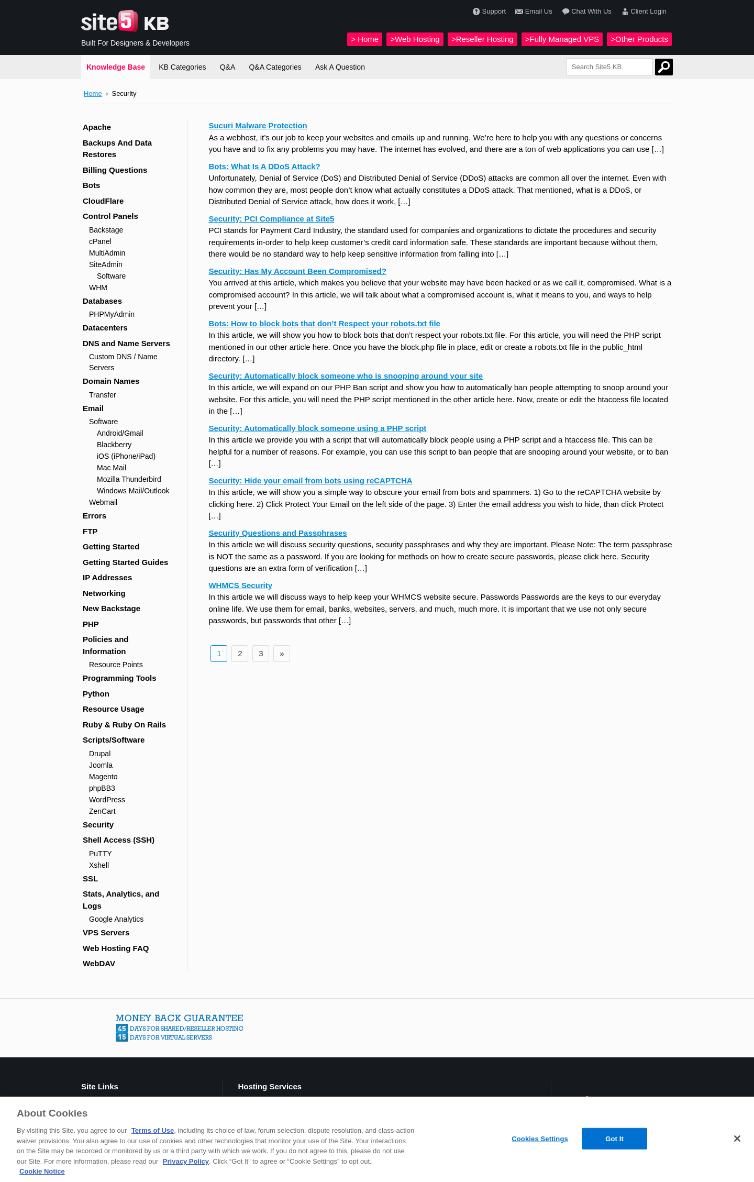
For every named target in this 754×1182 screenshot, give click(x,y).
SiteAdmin (106, 264)
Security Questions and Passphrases (277, 532)
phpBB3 (102, 788)
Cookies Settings (540, 1138)
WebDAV (99, 963)
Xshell (99, 865)
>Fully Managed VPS (562, 39)
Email (93, 408)
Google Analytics (116, 919)
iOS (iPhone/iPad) (126, 456)
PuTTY (100, 853)
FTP (90, 531)
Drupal (99, 753)
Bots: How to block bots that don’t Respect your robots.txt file (324, 323)
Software (111, 276)
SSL (90, 878)
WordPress (107, 800)
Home (93, 93)
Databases (102, 300)
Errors (94, 515)
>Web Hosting (414, 39)
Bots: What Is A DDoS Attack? (264, 166)
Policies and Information (106, 645)
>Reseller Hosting (482, 39)
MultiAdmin (107, 253)
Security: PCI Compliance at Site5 (271, 218)
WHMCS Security (240, 585)
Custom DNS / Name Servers (123, 362)
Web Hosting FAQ (116, 948)
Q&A (228, 67)
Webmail (103, 502)
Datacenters (105, 327)
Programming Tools (120, 677)
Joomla (101, 765)
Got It (614, 1138)
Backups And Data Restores (117, 148)
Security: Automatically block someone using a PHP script (317, 428)
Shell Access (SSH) (118, 839)
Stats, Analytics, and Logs (121, 899)
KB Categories (182, 67)
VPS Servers (106, 932)
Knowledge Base (115, 67)
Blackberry (114, 444)
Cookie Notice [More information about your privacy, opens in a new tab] (42, 1171)
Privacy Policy (186, 1161)
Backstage (106, 230)
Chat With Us (586, 11)
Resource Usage (114, 708)
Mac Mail (111, 467)
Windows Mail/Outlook (133, 491)
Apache (97, 127)
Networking (104, 593)
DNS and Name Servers (126, 343)
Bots (91, 185)
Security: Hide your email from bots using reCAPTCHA (310, 480)
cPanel (100, 241)
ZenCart (102, 811)
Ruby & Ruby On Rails (124, 724)
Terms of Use (152, 1130)
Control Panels (110, 216)
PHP (91, 624)
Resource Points (116, 664)
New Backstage (111, 608)
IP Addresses (107, 577)
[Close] (737, 1138)
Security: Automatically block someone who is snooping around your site (345, 375)
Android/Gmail (120, 433)
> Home (365, 39)
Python (96, 693)
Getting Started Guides (125, 562)
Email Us (532, 11)
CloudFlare (103, 200)
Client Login (643, 11)
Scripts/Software (114, 739)
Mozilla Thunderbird (129, 479)
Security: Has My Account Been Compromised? (297, 271)
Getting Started (111, 546)
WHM (98, 287)
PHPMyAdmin (112, 314)
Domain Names (111, 381)
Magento (103, 776)
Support (488, 11)
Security (98, 824)
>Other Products (639, 39)
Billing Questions (115, 169)
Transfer (102, 395)
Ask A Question (340, 67)
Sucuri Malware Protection (257, 125)
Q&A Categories (275, 67)
